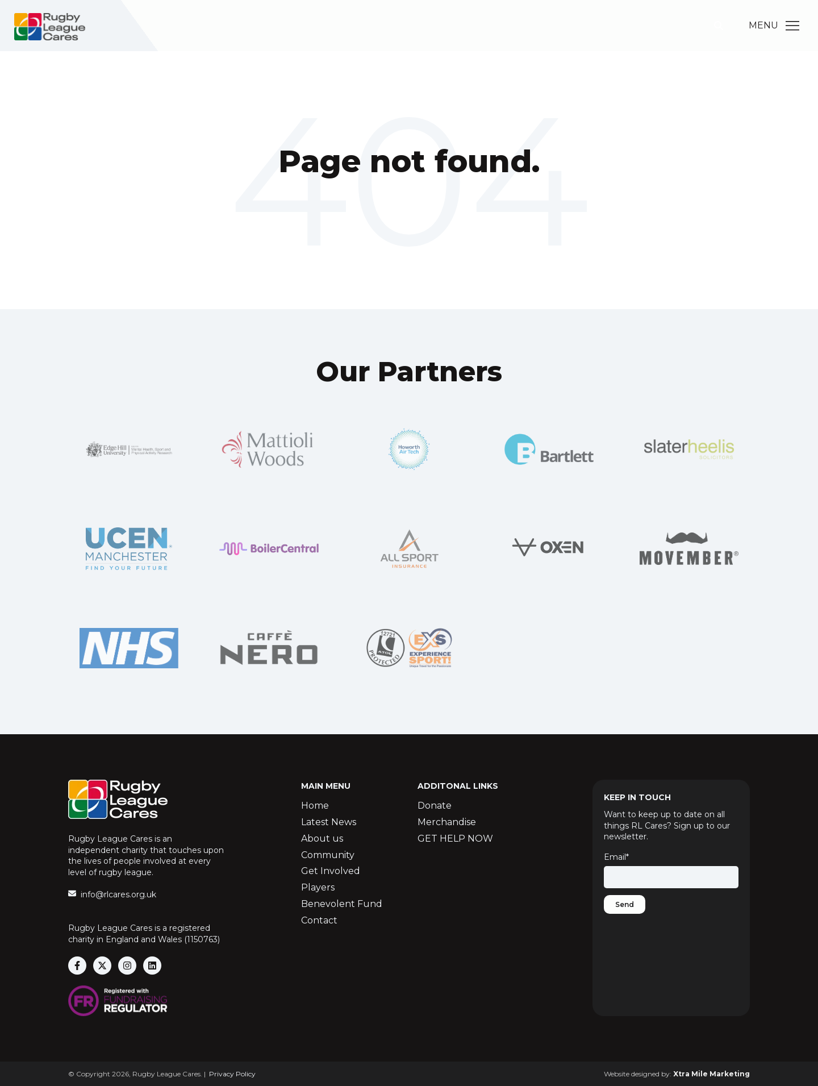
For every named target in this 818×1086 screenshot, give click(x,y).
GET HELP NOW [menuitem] (455, 838)
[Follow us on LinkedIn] (152, 965)
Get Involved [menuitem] (330, 871)
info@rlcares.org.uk (118, 894)
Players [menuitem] (318, 887)
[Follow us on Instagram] (127, 965)
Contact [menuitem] (319, 920)
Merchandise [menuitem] (447, 822)
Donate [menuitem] (435, 805)
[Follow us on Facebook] (77, 965)
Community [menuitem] (327, 855)
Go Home (409, 207)
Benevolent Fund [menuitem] (341, 903)
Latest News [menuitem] (328, 822)
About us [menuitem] (322, 838)
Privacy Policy (232, 1074)
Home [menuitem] (315, 805)
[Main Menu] (792, 25)
